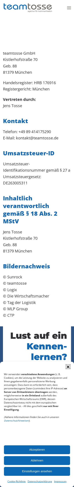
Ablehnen (37, 460)
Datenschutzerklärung (40, 481)
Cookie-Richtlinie (16, 481)
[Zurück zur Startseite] (27, 8)
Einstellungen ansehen (37, 471)
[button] (68, 367)
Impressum (60, 481)
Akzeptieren (37, 449)
